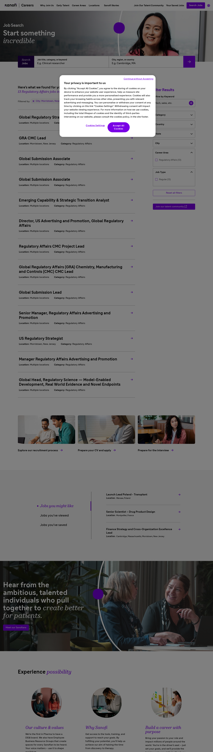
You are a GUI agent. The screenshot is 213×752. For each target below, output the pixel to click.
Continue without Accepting (138, 79)
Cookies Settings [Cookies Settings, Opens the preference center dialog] (95, 125)
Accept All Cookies (118, 127)
